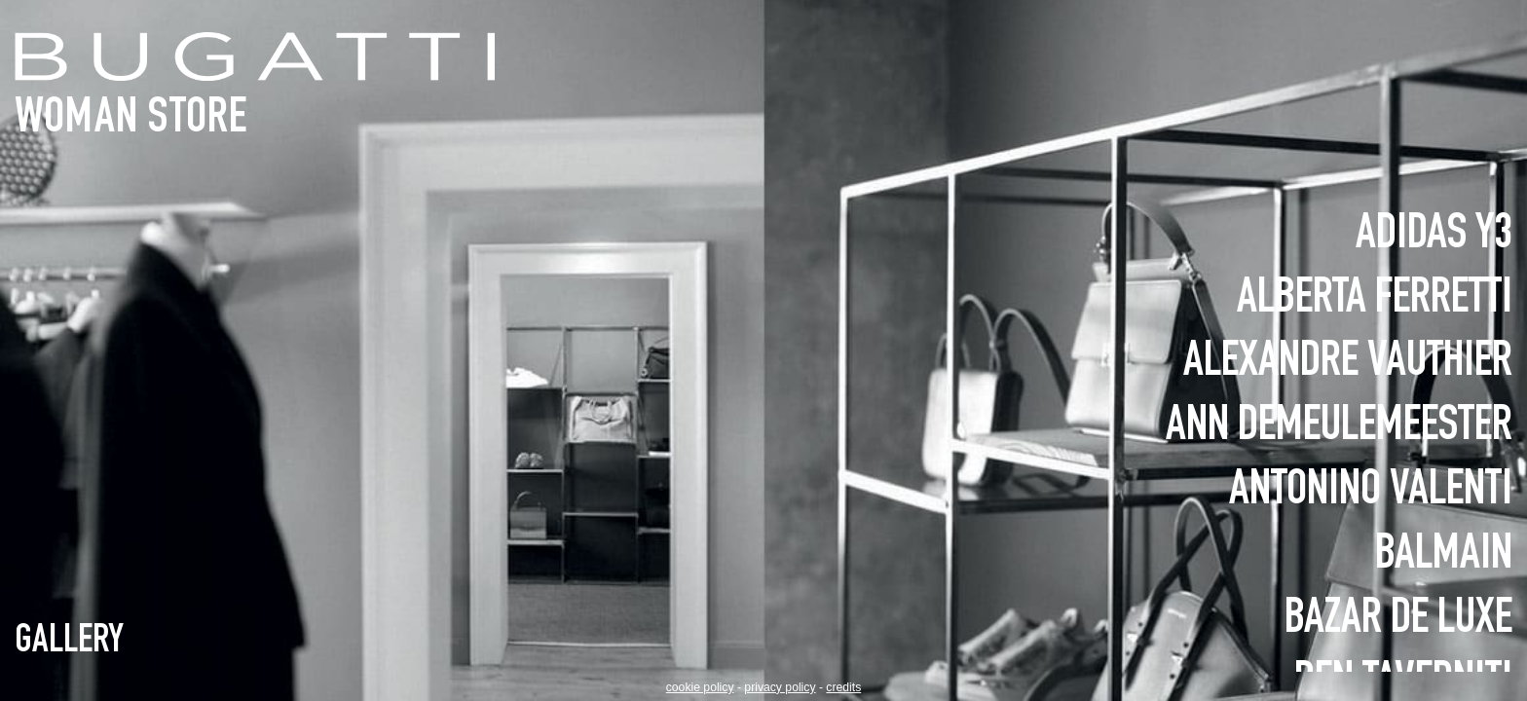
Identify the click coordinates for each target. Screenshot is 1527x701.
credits (843, 687)
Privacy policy (779, 687)
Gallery (69, 643)
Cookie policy (700, 687)
